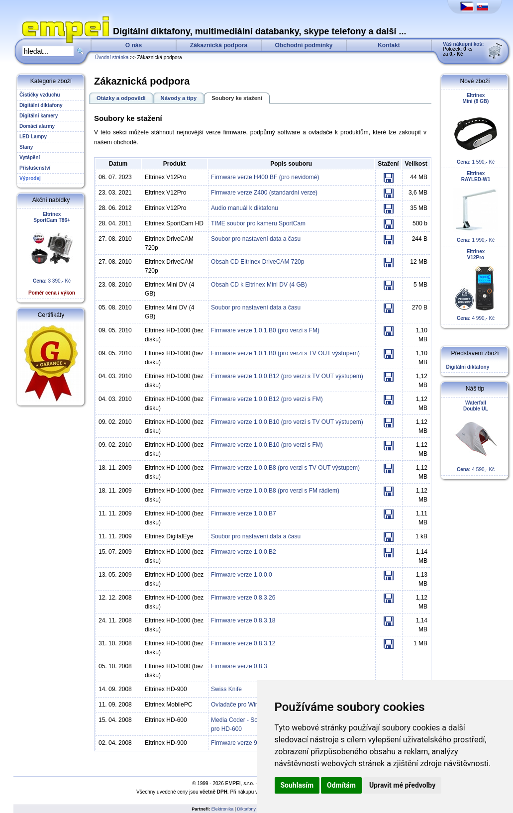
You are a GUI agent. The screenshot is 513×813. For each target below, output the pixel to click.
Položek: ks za (463, 49)
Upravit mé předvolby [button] (402, 785)
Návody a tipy (179, 98)
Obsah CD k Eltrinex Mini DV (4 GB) (259, 284)
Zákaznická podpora (218, 45)
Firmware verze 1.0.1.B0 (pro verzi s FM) (265, 330)
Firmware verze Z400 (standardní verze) (264, 192)
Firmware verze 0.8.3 (239, 666)
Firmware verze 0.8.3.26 (243, 597)
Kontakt (389, 45)
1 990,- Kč (475, 207)
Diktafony (246, 809)
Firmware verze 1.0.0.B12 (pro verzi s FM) (267, 399)
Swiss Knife (226, 689)
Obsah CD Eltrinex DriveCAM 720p (257, 261)
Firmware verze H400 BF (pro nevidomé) (265, 177)
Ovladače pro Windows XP (246, 704)
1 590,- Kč (475, 129)
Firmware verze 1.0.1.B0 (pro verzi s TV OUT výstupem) (285, 353)
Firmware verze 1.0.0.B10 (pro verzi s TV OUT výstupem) (287, 421)
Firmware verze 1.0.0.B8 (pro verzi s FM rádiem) (275, 490)
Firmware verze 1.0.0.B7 (243, 513)
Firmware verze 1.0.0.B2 (243, 551)
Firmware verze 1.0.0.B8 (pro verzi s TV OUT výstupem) (285, 467)
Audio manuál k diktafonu (244, 207)
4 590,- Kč (475, 436)
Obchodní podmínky (304, 45)
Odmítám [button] (341, 785)
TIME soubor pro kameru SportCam (258, 223)
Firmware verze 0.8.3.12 (243, 643)
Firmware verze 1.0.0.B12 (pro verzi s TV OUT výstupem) (287, 376)
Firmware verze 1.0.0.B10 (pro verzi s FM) (267, 444)
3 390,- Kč (51, 253)
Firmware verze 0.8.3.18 (243, 620)
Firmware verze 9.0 (236, 742)
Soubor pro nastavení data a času (256, 238)
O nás (133, 45)
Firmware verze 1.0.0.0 (241, 574)
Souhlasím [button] (297, 785)
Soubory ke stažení (236, 98)
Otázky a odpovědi (121, 98)
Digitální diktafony (466, 367)
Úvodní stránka (111, 57)
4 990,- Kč (475, 285)
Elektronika (222, 809)
